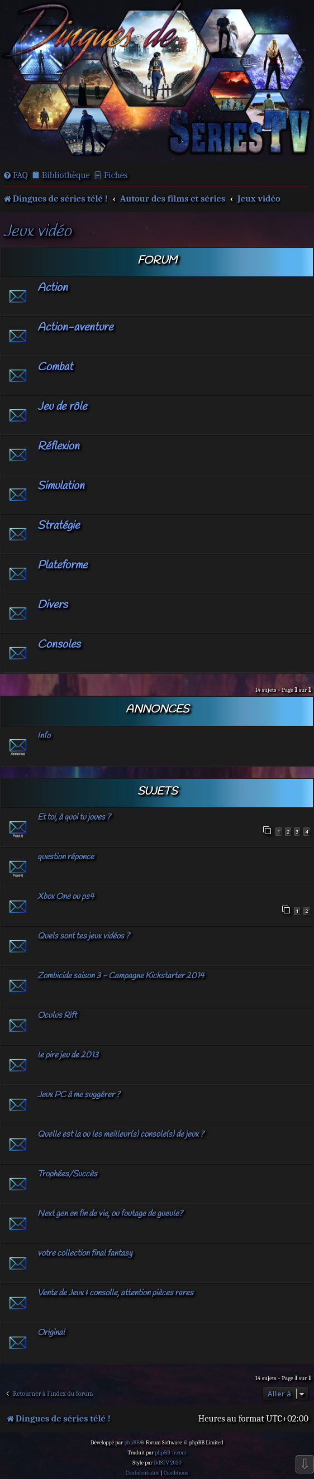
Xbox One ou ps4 (65, 896)
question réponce (65, 857)
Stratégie (58, 525)
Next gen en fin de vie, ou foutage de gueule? (110, 1213)
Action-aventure (75, 327)
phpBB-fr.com (170, 1452)
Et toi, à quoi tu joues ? (74, 817)
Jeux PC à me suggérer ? (78, 1094)
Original (51, 1332)
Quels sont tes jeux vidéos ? (83, 936)
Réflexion (58, 446)
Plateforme (62, 565)
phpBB (132, 1442)
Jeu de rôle (62, 406)
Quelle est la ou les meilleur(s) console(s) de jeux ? (120, 1134)
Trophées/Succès (67, 1174)
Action (52, 287)
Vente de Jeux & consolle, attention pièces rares (115, 1293)
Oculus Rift (57, 1015)
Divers (52, 604)
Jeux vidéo (37, 232)
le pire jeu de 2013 (67, 1055)
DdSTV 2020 (167, 1462)
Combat (55, 367)
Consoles (58, 644)
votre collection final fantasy (84, 1253)
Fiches (116, 175)
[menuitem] (15, 175)
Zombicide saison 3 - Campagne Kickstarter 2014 (120, 976)
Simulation (60, 486)
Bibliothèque (66, 175)
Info (43, 735)
